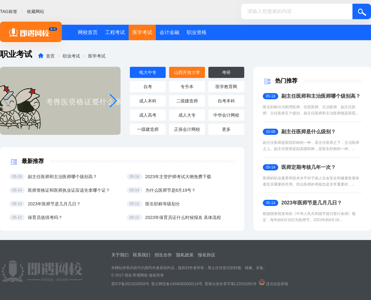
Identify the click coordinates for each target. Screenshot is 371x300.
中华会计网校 (226, 115)
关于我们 (120, 254)
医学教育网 (226, 86)
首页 (50, 56)
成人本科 (147, 100)
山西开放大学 (187, 72)
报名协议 (206, 254)
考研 (226, 72)
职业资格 (197, 32)
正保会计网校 (187, 129)
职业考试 (71, 56)
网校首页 (88, 32)
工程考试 (115, 32)
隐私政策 (185, 254)
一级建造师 (148, 129)
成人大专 (187, 115)
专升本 (187, 86)
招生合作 (163, 254)
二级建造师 (187, 100)
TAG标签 (8, 11)
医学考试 (142, 32)
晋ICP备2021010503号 (130, 284)
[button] (113, 101)
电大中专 (147, 72)
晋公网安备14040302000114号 (176, 284)
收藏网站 (35, 11)
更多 (226, 129)
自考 (147, 86)
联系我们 (141, 254)
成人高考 (147, 115)
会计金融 (169, 32)
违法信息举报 (277, 284)
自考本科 (226, 100)
